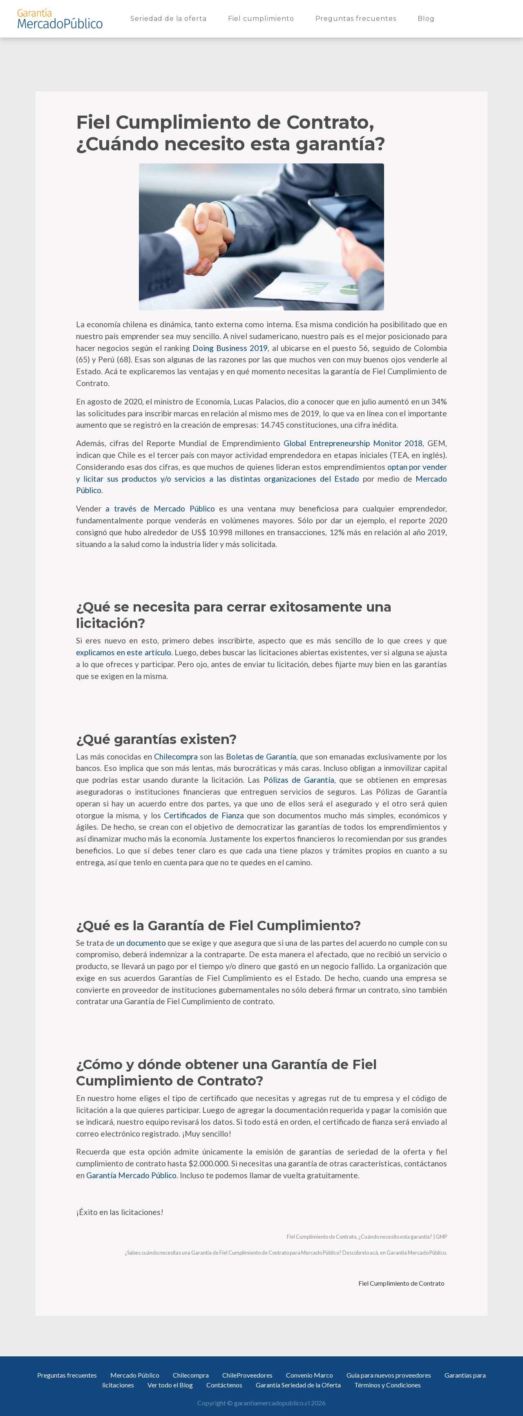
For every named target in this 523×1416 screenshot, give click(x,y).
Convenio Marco (309, 1375)
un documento (139, 942)
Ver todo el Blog (170, 1385)
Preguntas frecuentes (357, 17)
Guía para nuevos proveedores (388, 1375)
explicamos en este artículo (123, 652)
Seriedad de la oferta (170, 17)
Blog (428, 17)
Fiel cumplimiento (262, 17)
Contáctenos (224, 1385)
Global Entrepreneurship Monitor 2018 (351, 443)
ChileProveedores (247, 1375)
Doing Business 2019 (229, 348)
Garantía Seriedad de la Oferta (298, 1385)
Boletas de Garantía (260, 756)
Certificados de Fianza (202, 815)
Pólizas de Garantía (297, 779)
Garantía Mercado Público (131, 1175)
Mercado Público (134, 1375)
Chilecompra (175, 756)
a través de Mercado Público (158, 508)
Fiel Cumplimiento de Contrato (402, 1283)
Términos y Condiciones (387, 1385)
